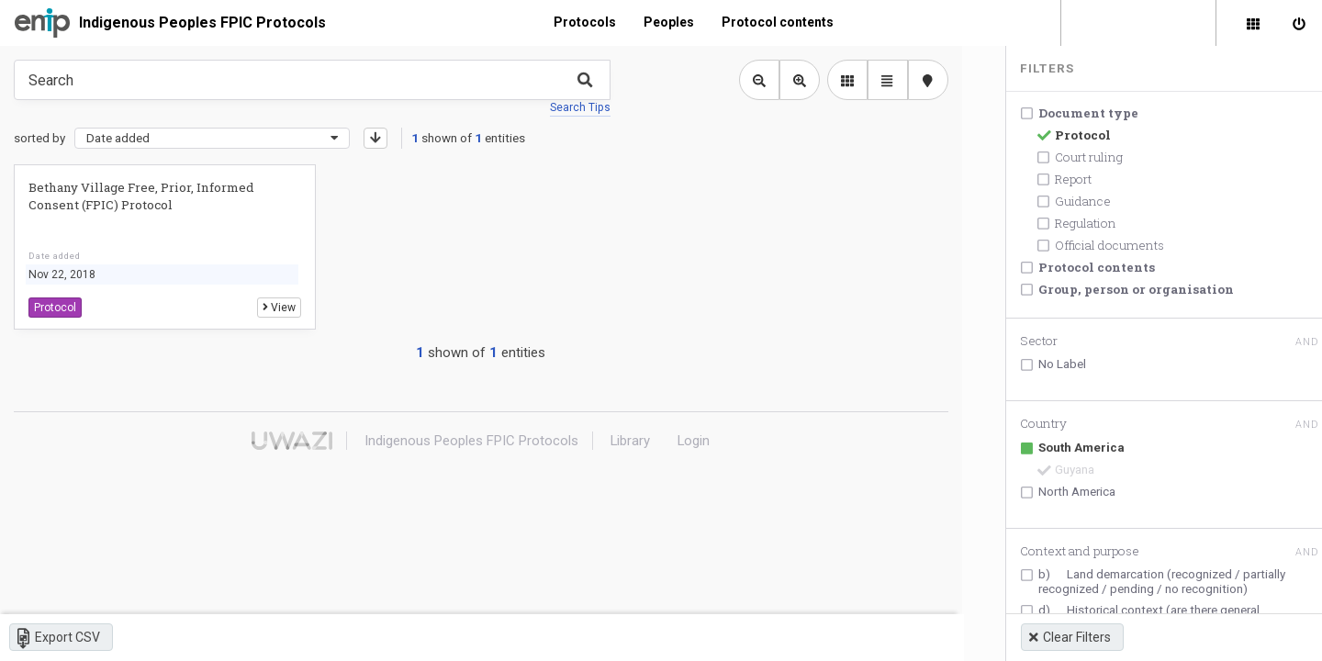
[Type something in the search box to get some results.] (312, 80)
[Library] (1253, 23)
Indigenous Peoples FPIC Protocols (202, 22)
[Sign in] (1299, 23)
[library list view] (840, 80)
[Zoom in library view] (792, 80)
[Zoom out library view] (752, 80)
